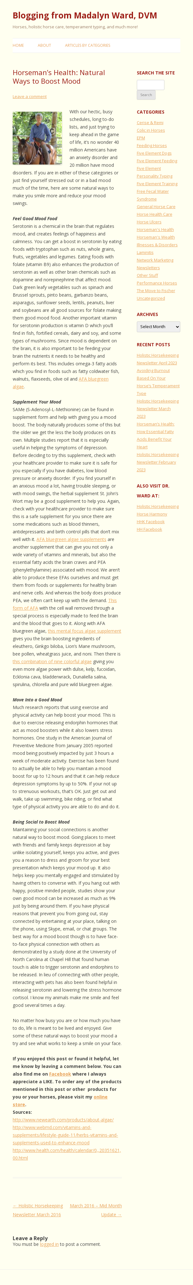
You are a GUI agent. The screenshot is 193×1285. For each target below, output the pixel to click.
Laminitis (145, 252)
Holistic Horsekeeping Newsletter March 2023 (158, 408)
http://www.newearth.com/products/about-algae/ (63, 1120)
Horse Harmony (152, 514)
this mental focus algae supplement (84, 631)
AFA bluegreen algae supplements (71, 539)
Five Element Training (157, 183)
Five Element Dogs (154, 153)
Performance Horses (157, 283)
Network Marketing (155, 260)
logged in (49, 1244)
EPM (141, 138)
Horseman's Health (155, 229)
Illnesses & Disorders (157, 245)
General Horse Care (156, 206)
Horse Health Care (154, 214)
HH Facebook (149, 529)
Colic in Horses (151, 130)
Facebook (60, 1074)
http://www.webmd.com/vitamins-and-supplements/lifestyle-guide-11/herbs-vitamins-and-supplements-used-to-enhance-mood (65, 1135)
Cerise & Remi (150, 122)
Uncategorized (151, 298)
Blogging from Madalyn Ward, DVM (85, 15)
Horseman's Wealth (156, 237)
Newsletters (148, 267)
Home (18, 45)
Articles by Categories (87, 45)
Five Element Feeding (157, 161)
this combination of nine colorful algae (52, 661)
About (44, 45)
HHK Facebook (151, 521)
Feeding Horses (152, 145)
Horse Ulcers (149, 222)
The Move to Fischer (156, 290)
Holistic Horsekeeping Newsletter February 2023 (158, 462)
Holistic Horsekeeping (158, 506)
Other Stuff (147, 275)
